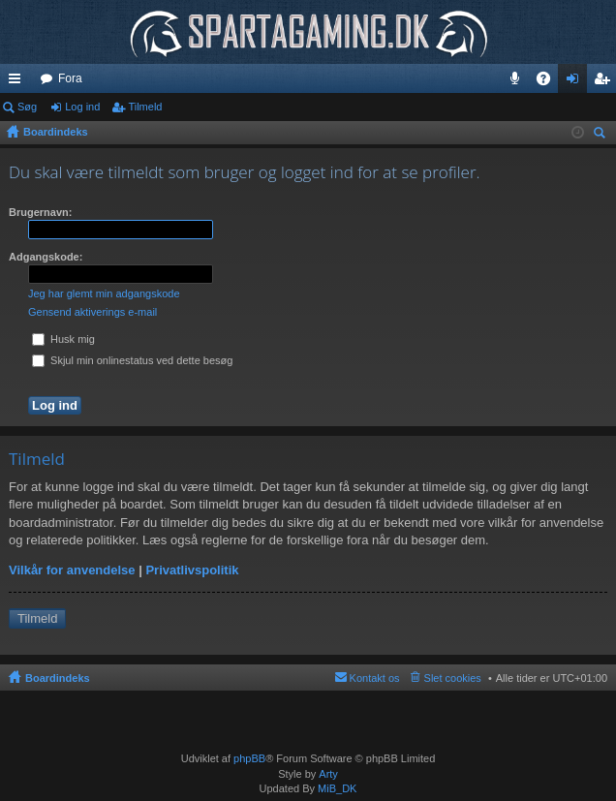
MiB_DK (335, 788)
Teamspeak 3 (518, 82)
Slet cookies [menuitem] (452, 678)
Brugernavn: (40, 212)
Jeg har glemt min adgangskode (104, 293)
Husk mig (63, 339)
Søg (27, 106)
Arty (328, 774)
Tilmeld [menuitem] (607, 82)
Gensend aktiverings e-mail (92, 312)
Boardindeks (57, 678)
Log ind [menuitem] (577, 82)
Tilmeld (145, 106)
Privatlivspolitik (191, 570)
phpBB (249, 758)
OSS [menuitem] (550, 82)
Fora (70, 78)
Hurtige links (18, 82)
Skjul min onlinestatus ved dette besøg (132, 360)
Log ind (82, 106)
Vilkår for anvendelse (72, 570)
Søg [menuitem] (602, 135)
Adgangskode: (45, 256)
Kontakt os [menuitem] (375, 678)
